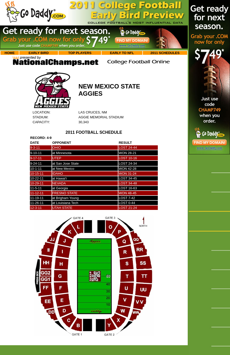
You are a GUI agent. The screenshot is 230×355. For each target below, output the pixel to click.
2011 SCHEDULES (165, 53)
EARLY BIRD (39, 53)
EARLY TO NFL (122, 53)
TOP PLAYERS (79, 53)
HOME (10, 53)
